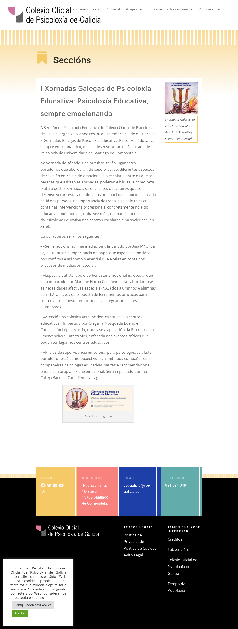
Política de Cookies (140, 548)
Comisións (207, 9)
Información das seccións (169, 9)
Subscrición (81, 20)
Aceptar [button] (19, 613)
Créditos (175, 539)
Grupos (132, 9)
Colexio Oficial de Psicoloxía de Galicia (182, 566)
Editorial (113, 9)
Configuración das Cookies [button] (32, 605)
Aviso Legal (133, 555)
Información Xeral (86, 9)
